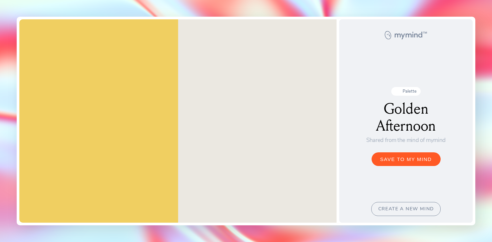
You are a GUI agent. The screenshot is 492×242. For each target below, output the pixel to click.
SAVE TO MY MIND (406, 159)
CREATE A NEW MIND (406, 209)
